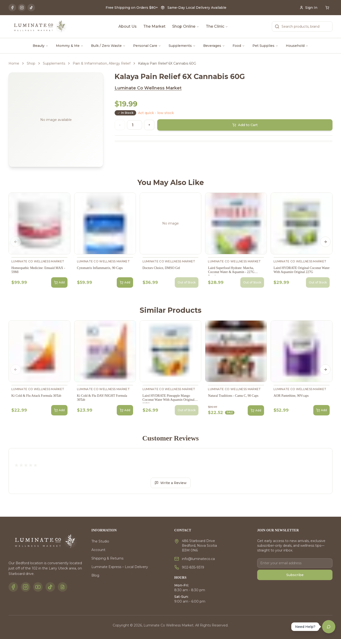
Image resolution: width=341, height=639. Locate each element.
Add (59, 282)
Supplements (182, 46)
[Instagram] (22, 7)
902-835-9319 (193, 567)
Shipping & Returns (107, 558)
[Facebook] (12, 7)
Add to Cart (245, 125)
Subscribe (295, 575)
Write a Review (171, 483)
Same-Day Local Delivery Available (196, 7)
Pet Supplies (265, 46)
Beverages (214, 46)
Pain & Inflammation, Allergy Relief (101, 63)
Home (14, 63)
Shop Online (185, 26)
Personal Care (147, 46)
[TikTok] (31, 7)
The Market (154, 26)
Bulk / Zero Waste (108, 46)
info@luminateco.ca (198, 559)
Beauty (40, 46)
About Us (127, 26)
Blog (95, 575)
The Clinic (217, 26)
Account (98, 550)
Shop (31, 63)
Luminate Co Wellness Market (148, 88)
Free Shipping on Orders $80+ (132, 7)
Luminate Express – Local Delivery (119, 567)
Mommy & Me (69, 46)
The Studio (100, 541)
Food (239, 46)
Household (297, 46)
